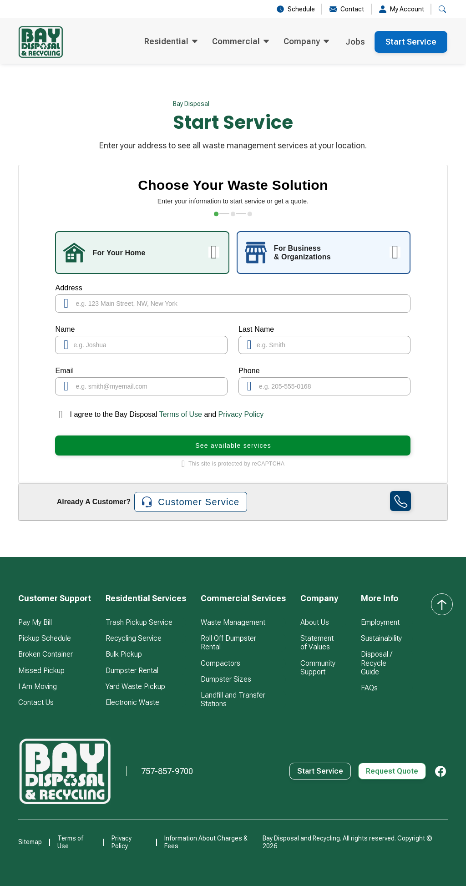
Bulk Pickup (124, 654)
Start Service (410, 41)
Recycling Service (134, 638)
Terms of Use (180, 414)
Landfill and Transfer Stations (233, 699)
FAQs (369, 687)
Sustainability (381, 638)
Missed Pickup (41, 670)
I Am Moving (37, 686)
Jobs (355, 41)
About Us (314, 622)
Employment (380, 622)
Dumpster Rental (132, 670)
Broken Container (45, 654)
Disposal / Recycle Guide (376, 663)
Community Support (317, 667)
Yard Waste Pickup (135, 686)
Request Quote (392, 771)
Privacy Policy (241, 414)
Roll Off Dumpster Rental (228, 642)
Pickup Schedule (44, 638)
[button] (171, 42)
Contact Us (36, 702)
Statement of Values (317, 642)
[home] (40, 41)
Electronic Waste (132, 702)
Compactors (220, 663)
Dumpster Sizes (226, 679)
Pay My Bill (35, 622)
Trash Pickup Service (139, 622)
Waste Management (233, 622)
